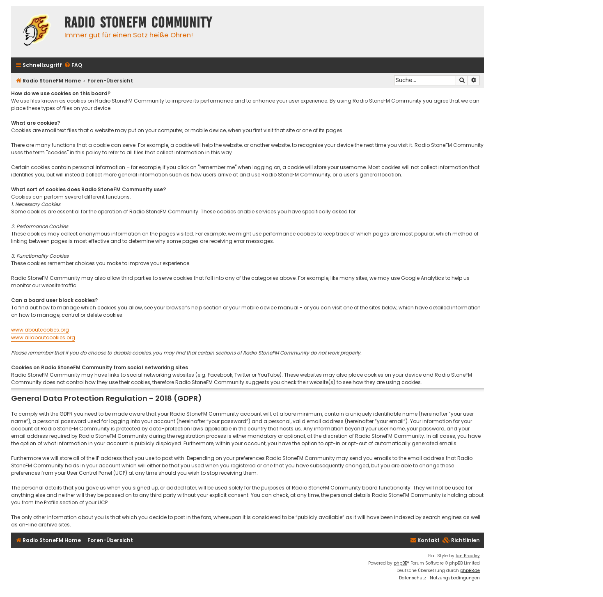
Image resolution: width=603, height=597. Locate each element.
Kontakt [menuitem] (425, 540)
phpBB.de (470, 570)
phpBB (400, 563)
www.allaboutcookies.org (43, 337)
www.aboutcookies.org (40, 329)
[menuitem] (73, 65)
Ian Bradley (468, 556)
